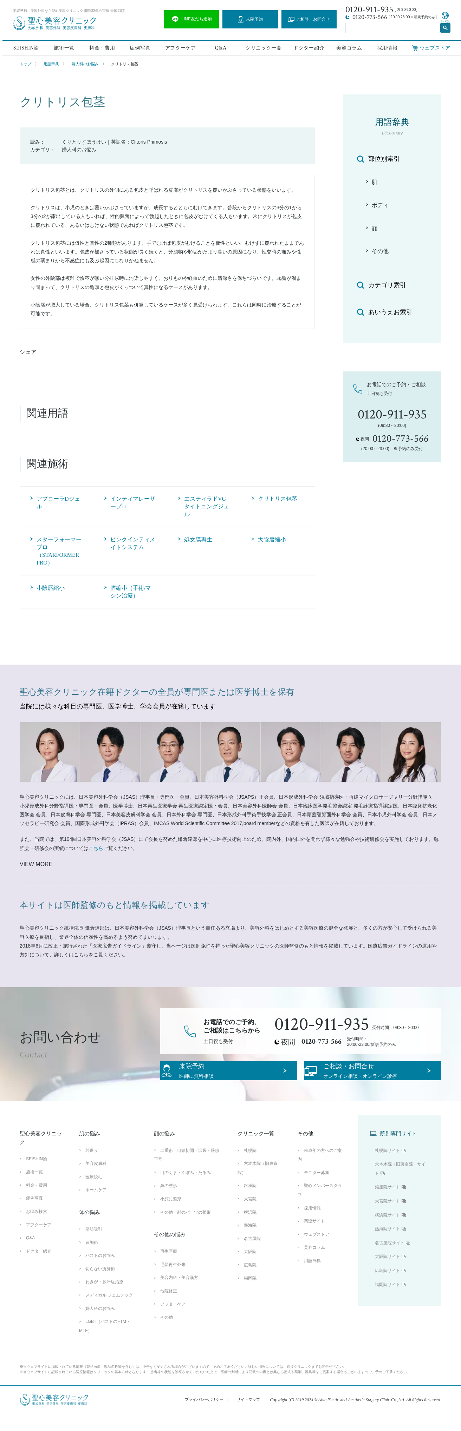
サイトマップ (248, 1417)
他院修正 (168, 1308)
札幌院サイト (387, 1168)
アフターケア (178, 46)
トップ (25, 64)
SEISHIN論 (24, 46)
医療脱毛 (93, 1194)
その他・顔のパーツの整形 (185, 1229)
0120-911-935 (321, 1024)
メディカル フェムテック (109, 1312)
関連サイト (314, 1238)
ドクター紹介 (308, 46)
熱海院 (250, 1242)
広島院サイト (387, 1288)
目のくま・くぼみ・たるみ (185, 1190)
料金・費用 (100, 46)
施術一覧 (62, 46)
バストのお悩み (100, 1273)
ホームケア (95, 1207)
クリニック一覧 (263, 46)
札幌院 (250, 1168)
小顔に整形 (170, 1216)
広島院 (250, 1282)
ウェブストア (316, 1251)
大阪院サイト (387, 1274)
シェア (28, 352)
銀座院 (250, 1203)
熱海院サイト (387, 1246)
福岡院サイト (387, 1301)
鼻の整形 (168, 1203)
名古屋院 (252, 1256)
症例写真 (138, 46)
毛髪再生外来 (173, 1282)
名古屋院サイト (389, 1260)
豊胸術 (91, 1259)
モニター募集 (316, 1190)
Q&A (219, 46)
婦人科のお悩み (85, 64)
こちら (96, 848)
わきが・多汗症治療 (104, 1299)
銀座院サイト (387, 1204)
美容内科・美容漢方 (179, 1295)
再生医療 (168, 1268)
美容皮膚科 (95, 1181)
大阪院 (250, 1269)
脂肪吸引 (93, 1246)
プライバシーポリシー (204, 1417)
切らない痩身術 (100, 1286)
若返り (91, 1168)
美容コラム (349, 46)
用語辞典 (51, 64)
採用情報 (387, 46)
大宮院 (250, 1216)
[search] (389, 26)
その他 (166, 1334)
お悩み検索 (36, 1229)
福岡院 (250, 1295)
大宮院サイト (387, 1218)
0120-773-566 (321, 1042)
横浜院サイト (387, 1232)
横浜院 (250, 1229)
